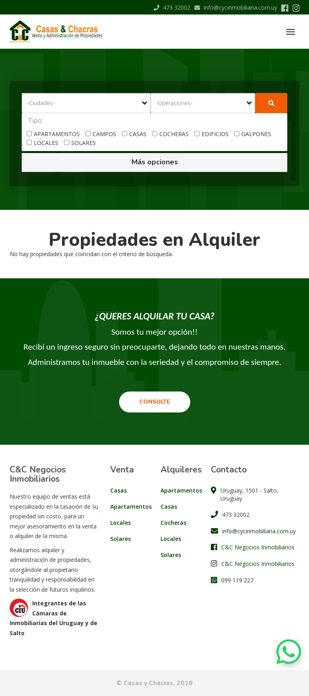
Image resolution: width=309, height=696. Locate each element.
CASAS (134, 134)
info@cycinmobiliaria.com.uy (235, 7)
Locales (120, 522)
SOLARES (80, 143)
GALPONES (252, 134)
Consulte (154, 402)
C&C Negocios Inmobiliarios (258, 547)
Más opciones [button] (155, 162)
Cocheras (173, 522)
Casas (118, 490)
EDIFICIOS (211, 134)
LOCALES (42, 143)
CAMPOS (100, 134)
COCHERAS (170, 134)
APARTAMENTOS (53, 134)
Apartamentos (129, 506)
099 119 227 (237, 580)
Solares (120, 539)
